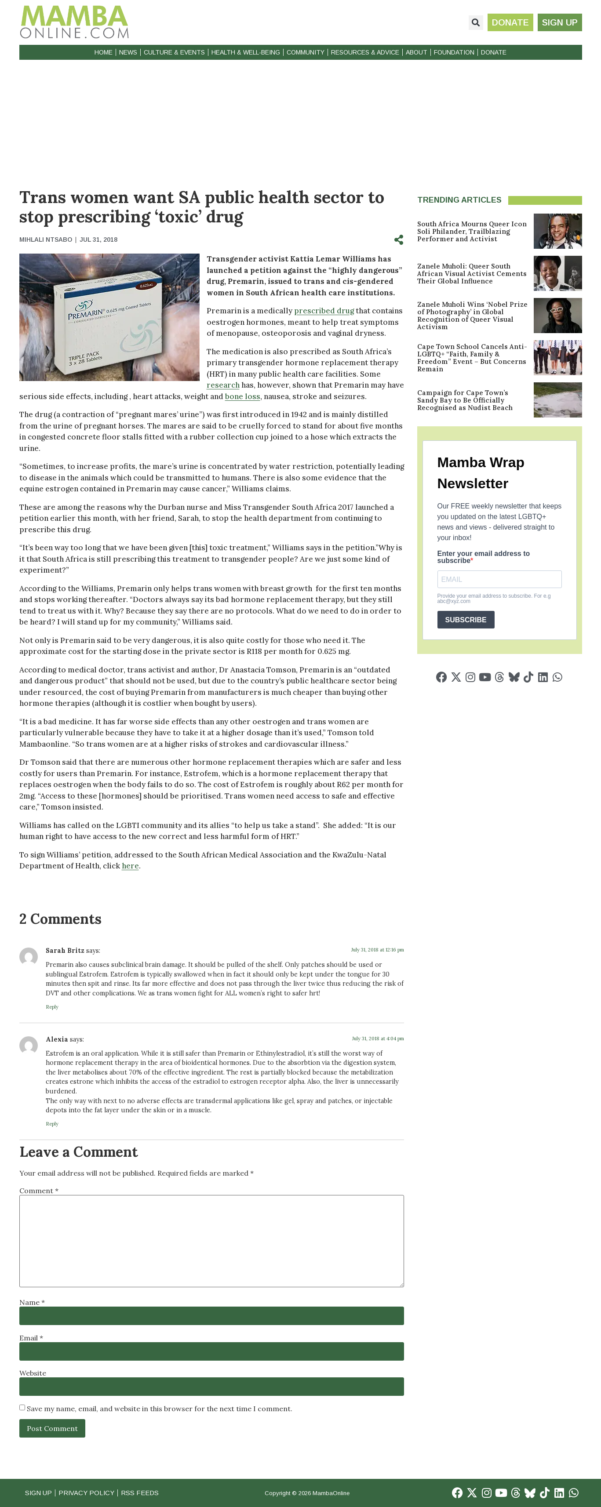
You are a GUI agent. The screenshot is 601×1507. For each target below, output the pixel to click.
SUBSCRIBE (466, 620)
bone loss (242, 396)
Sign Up (38, 1492)
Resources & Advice (365, 52)
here (130, 866)
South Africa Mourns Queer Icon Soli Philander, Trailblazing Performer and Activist (472, 231)
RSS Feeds (141, 1492)
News (128, 52)
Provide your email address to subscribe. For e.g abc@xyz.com (494, 598)
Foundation (454, 52)
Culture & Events (174, 52)
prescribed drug (324, 311)
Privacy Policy (87, 1492)
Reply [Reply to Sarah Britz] (52, 1007)
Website (32, 1372)
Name (32, 1302)
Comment (38, 1190)
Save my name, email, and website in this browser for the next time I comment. (159, 1408)
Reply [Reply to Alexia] (52, 1124)
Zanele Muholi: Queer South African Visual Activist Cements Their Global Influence (472, 273)
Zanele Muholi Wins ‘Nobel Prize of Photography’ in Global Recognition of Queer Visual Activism (472, 315)
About (416, 52)
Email (31, 1337)
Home (104, 52)
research (223, 385)
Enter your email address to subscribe (483, 557)
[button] (476, 22)
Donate (493, 52)
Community (305, 52)
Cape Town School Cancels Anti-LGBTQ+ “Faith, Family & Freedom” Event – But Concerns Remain (472, 357)
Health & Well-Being (245, 52)
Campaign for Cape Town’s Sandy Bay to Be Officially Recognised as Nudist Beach (465, 400)
